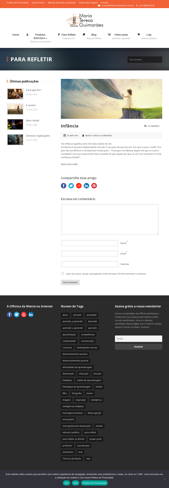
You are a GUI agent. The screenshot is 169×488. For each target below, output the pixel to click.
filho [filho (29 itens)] (65, 393)
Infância (69, 126)
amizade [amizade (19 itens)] (77, 314)
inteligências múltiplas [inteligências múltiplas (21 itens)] (73, 406)
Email (123, 253)
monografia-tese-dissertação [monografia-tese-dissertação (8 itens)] (77, 426)
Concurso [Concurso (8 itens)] (67, 347)
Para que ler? (33, 90)
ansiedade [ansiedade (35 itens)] (91, 314)
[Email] (138, 338)
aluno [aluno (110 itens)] (65, 314)
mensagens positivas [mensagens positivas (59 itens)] (73, 412)
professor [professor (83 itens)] (67, 445)
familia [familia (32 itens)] (99, 386)
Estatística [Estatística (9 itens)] (67, 380)
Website (125, 264)
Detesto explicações (38, 135)
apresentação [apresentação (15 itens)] (69, 334)
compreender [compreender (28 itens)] (69, 341)
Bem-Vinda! (32, 120)
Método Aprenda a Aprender (62, 2)
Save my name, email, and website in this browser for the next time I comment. (106, 273)
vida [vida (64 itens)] (88, 458)
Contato (104, 2)
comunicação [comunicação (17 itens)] (87, 341)
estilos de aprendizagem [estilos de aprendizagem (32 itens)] (89, 380)
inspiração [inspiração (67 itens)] (81, 399)
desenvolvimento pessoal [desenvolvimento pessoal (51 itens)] (75, 354)
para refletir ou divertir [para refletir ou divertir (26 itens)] (74, 439)
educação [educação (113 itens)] (83, 373)
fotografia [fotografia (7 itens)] (77, 393)
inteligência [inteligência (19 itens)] (96, 399)
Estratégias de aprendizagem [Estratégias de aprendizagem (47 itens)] (77, 386)
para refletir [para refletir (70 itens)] (90, 432)
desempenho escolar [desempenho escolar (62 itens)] (87, 347)
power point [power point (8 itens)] (96, 439)
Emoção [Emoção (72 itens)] (97, 373)
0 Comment (154, 126)
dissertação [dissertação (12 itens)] (68, 373)
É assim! (30, 105)
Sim (66, 483)
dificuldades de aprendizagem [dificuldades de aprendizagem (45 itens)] (77, 367)
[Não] (164, 479)
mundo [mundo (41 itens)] (99, 426)
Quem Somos (38, 2)
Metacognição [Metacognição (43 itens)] (94, 412)
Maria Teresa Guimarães (98, 135)
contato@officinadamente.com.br (118, 5)
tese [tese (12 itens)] (80, 452)
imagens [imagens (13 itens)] (67, 399)
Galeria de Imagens (88, 2)
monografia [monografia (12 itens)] (68, 419)
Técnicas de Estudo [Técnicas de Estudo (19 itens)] (72, 458)
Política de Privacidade (18, 2)
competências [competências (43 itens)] (88, 334)
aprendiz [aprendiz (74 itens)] (92, 328)
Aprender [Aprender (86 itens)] (92, 321)
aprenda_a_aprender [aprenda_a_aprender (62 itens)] (73, 321)
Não (76, 483)
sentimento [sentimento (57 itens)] (68, 452)
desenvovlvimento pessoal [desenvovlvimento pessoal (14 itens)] (75, 360)
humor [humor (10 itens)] (90, 393)
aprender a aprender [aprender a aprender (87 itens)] (73, 328)
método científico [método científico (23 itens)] (71, 432)
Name (124, 243)
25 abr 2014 (72, 135)
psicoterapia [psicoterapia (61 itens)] (83, 445)
